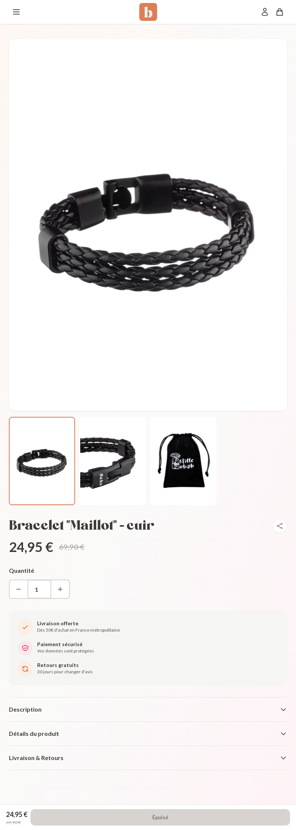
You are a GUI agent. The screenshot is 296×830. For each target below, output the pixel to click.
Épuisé (160, 817)
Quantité (21, 570)
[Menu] (16, 11)
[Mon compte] (264, 11)
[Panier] (279, 11)
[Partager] (279, 525)
